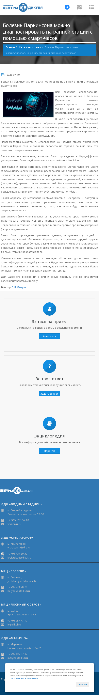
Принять (82, 684)
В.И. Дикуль (19, 287)
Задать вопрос (49, 393)
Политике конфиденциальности (24, 678)
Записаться (50, 336)
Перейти (49, 451)
